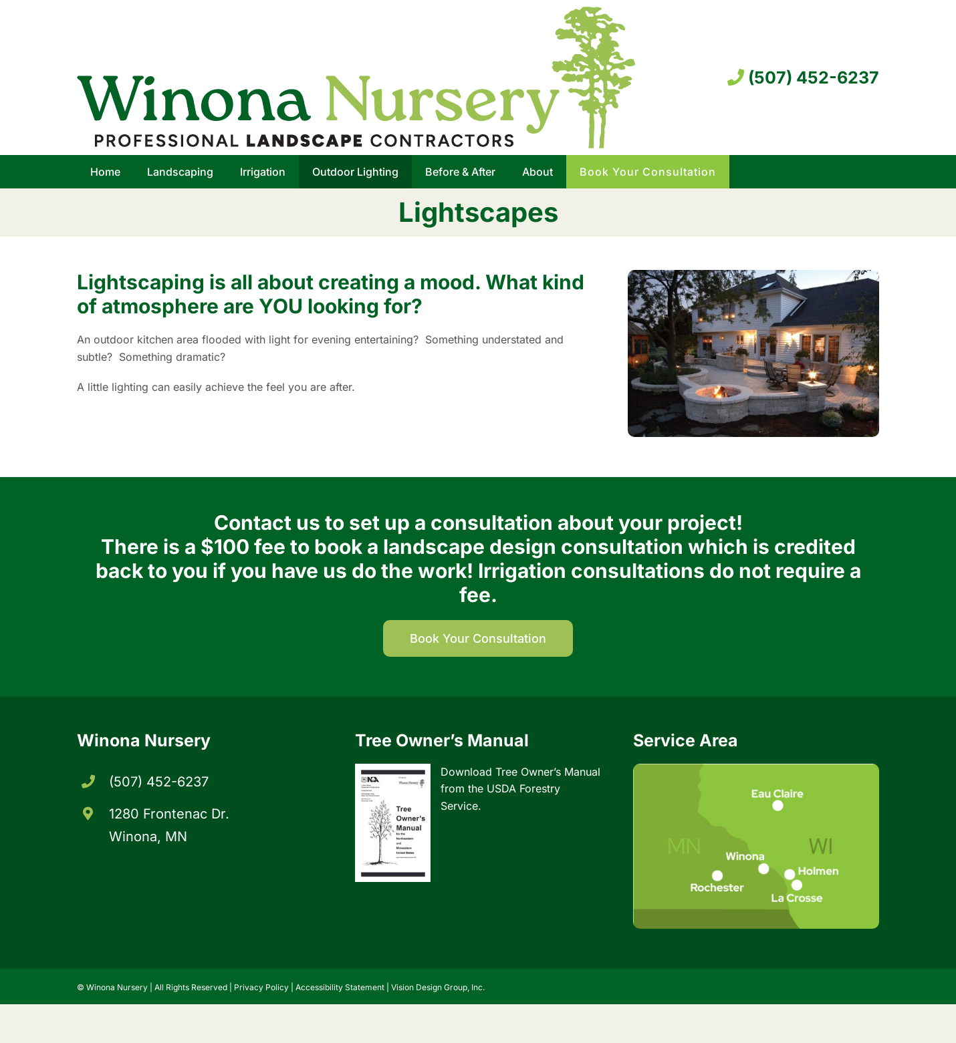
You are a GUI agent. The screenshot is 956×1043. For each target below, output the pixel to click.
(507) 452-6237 (803, 77)
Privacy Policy (261, 987)
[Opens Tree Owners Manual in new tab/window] (478, 816)
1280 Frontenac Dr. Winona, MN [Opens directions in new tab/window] (169, 825)
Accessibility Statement (339, 987)
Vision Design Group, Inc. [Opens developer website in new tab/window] (438, 987)
